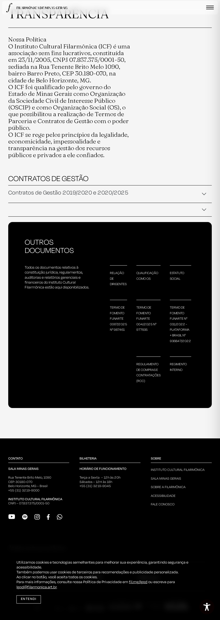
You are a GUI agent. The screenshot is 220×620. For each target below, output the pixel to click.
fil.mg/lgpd (138, 582)
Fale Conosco (162, 504)
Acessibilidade (163, 496)
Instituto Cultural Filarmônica (178, 470)
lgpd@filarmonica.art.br (36, 587)
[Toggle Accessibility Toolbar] (207, 607)
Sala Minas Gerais (166, 479)
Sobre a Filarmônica (168, 487)
